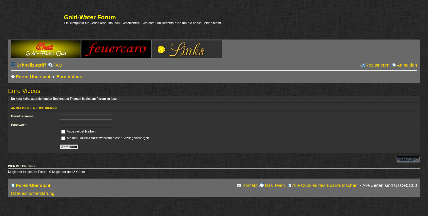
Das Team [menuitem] (275, 185)
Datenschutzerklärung (32, 193)
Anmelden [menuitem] (407, 64)
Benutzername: (22, 116)
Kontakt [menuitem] (249, 185)
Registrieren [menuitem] (378, 64)
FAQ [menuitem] (57, 64)
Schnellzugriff (31, 64)
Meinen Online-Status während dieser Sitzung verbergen (105, 138)
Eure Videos (24, 91)
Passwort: (19, 125)
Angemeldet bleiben (78, 131)
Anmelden (20, 108)
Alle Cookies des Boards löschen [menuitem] (325, 185)
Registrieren (45, 108)
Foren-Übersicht (33, 185)
